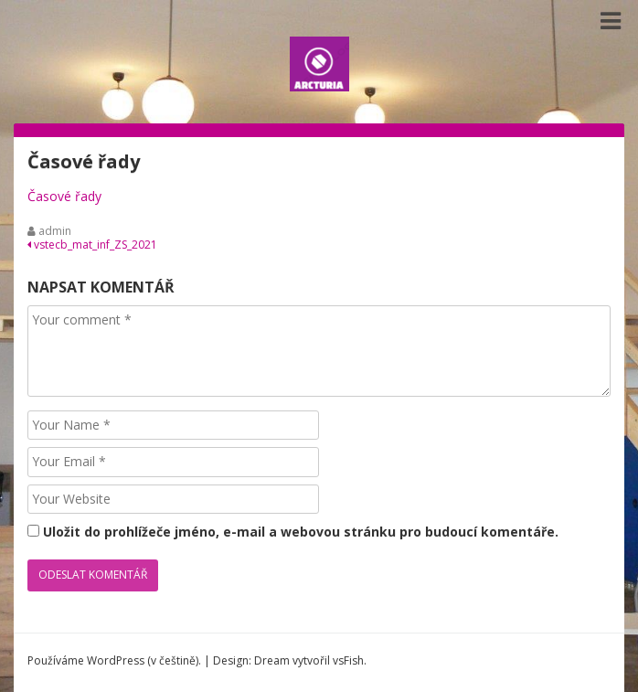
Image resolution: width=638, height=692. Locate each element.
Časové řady (64, 196)
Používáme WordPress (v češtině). (114, 660)
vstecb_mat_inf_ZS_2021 (92, 244)
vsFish (348, 660)
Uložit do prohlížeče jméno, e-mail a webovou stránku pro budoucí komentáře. (300, 531)
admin (54, 231)
